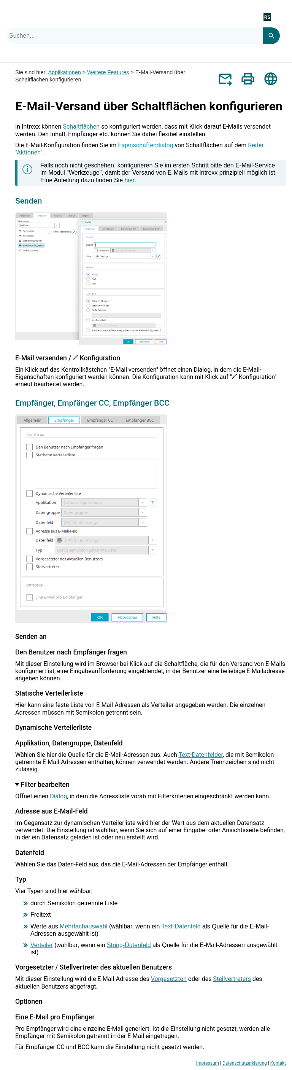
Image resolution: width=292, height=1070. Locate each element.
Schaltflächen (81, 126)
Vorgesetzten (169, 978)
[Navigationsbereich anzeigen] (282, 17)
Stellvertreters (232, 978)
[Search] (271, 35)
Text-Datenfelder (201, 754)
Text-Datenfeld (181, 926)
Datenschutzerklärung (244, 1063)
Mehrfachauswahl (83, 926)
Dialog (58, 796)
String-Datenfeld (129, 945)
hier (130, 180)
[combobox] (134, 35)
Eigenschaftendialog (145, 145)
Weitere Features (108, 72)
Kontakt (278, 1063)
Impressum (207, 1063)
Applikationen (64, 72)
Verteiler (41, 945)
